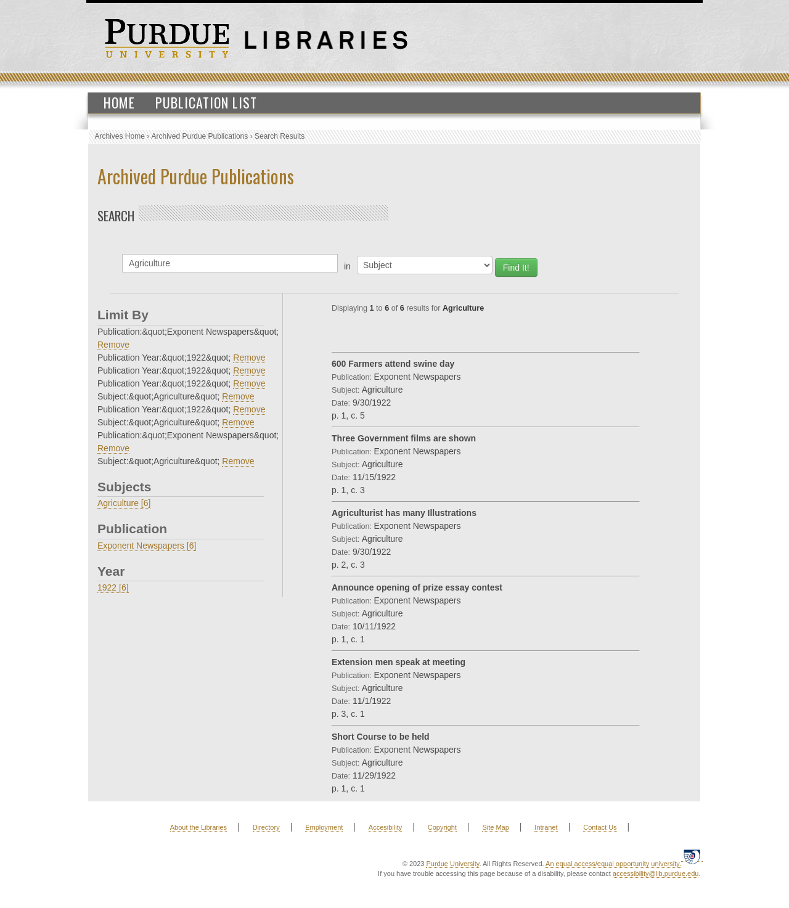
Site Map (495, 827)
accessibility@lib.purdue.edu (656, 873)
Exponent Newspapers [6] (146, 545)
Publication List (206, 102)
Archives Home (120, 136)
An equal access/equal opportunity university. (613, 863)
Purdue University (452, 863)
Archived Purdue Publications (200, 136)
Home (119, 102)
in (347, 266)
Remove (113, 345)
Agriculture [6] (123, 503)
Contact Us (599, 827)
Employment (324, 827)
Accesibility (385, 827)
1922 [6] (113, 587)
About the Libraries (198, 827)
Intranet (545, 827)
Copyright (442, 827)
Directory (266, 827)
